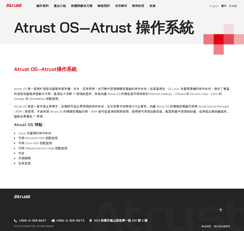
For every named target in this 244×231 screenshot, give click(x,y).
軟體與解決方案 (82, 6)
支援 (152, 6)
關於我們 (42, 6)
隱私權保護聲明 (222, 226)
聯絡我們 (104, 6)
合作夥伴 (121, 6)
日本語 (233, 6)
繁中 (223, 6)
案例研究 (138, 6)
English (214, 6)
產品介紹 (60, 6)
